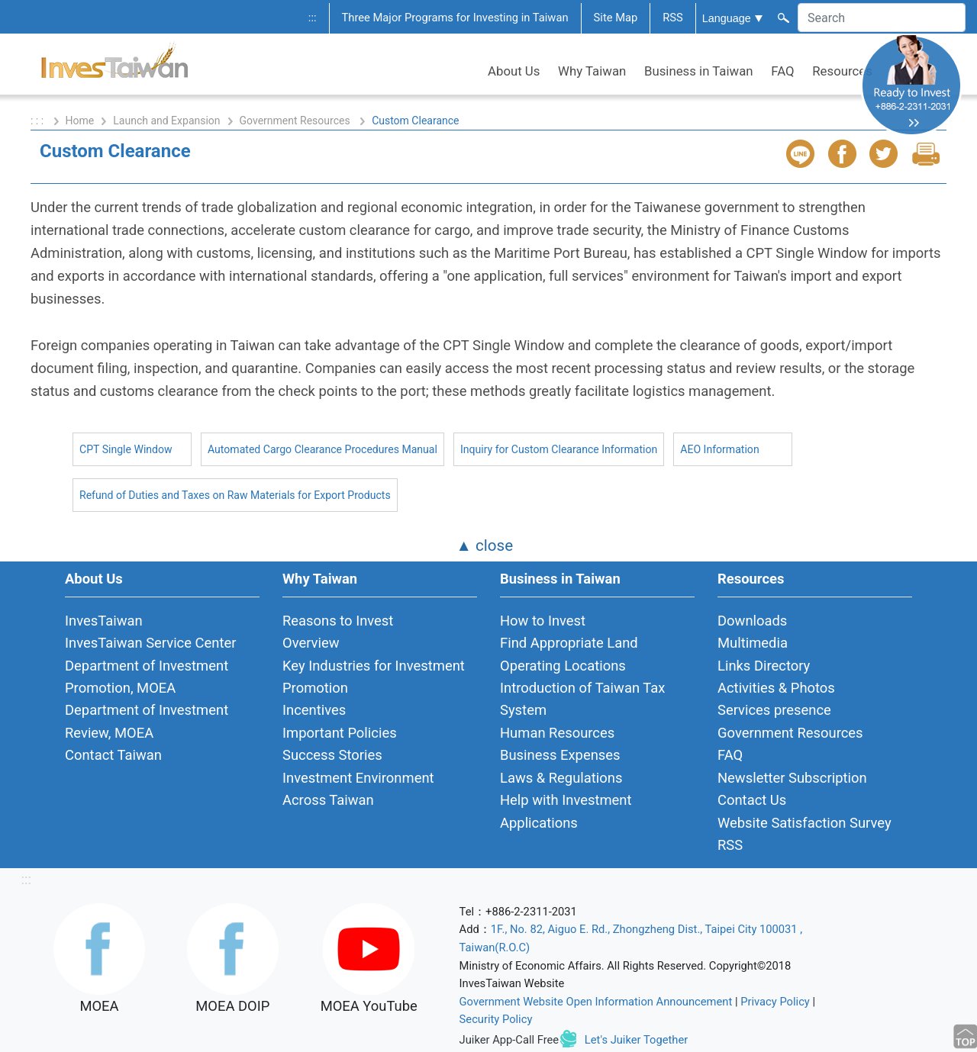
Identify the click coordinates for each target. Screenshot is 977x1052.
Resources (842, 71)
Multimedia (752, 643)
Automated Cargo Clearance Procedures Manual (322, 449)
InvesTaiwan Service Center (150, 643)
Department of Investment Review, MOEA (146, 721)
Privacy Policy (775, 1002)
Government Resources (296, 120)
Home (80, 120)
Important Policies (339, 733)
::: (312, 17)
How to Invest (542, 621)
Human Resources (557, 733)
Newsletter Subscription (792, 778)
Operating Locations (563, 666)
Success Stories (332, 755)
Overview (311, 643)
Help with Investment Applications (566, 811)
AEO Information (719, 449)
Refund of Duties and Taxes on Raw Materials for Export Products (235, 495)
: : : (39, 120)
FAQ (782, 71)
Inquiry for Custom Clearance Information (558, 449)
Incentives (314, 710)
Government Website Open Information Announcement (596, 1002)
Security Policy (496, 1019)
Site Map (616, 17)
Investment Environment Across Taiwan (358, 789)
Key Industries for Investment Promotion (373, 677)
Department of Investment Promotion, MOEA (146, 677)
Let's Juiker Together (636, 1040)
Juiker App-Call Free (509, 1040)
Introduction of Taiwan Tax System (582, 699)
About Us (514, 71)
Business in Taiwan (698, 71)
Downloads (752, 621)
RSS (673, 17)
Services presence (774, 710)
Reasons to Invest (337, 621)
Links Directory (763, 666)
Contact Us (751, 800)
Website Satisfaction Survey (804, 823)
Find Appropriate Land (569, 643)
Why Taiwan (592, 71)
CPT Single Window (126, 449)
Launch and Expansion (166, 120)
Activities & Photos (776, 688)
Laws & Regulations (561, 778)
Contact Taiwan (113, 755)
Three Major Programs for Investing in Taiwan (455, 17)
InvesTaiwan (104, 621)
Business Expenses (560, 755)
